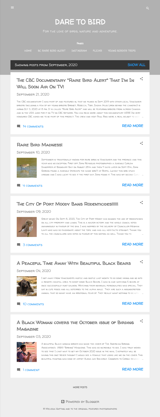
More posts (80, 387)
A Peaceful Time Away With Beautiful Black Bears (74, 263)
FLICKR (97, 50)
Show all (136, 65)
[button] (141, 79)
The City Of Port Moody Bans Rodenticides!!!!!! (67, 204)
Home (28, 50)
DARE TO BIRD (80, 22)
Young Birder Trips (122, 50)
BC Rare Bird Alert (51, 50)
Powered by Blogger (80, 401)
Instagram (79, 50)
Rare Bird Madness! (39, 144)
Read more (132, 125)
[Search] (148, 8)
